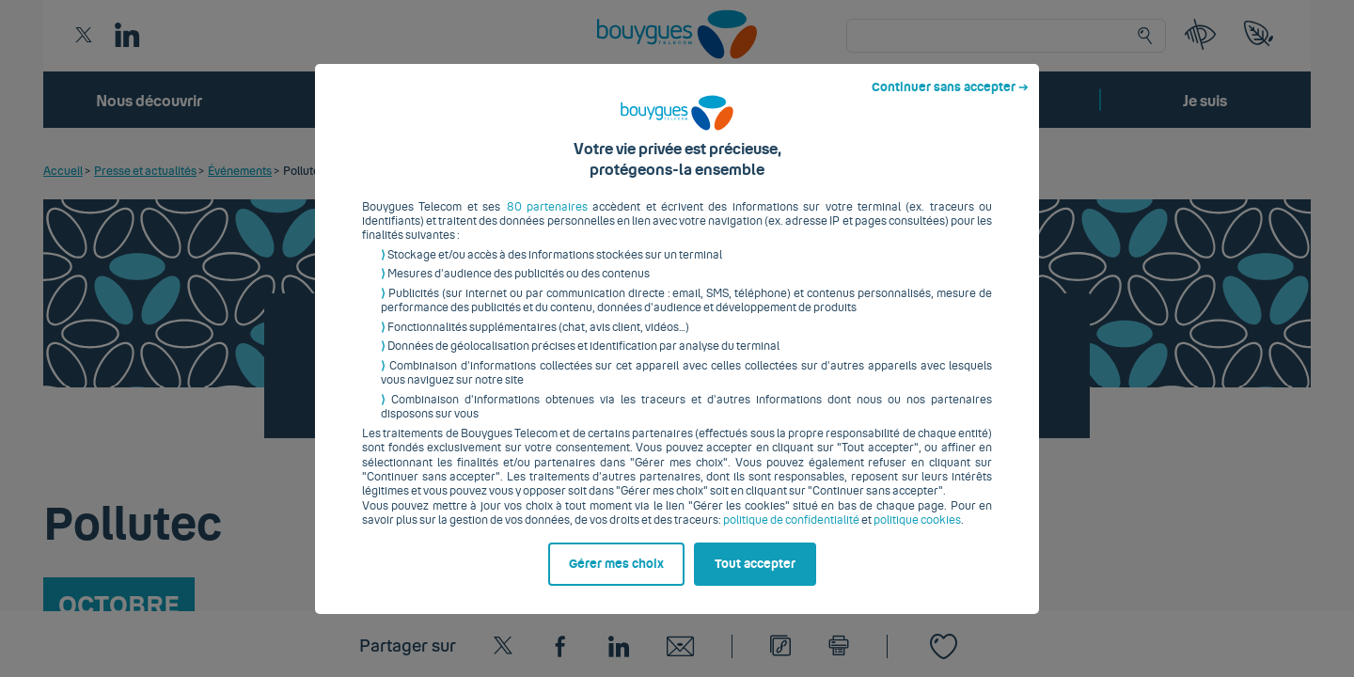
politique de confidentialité (791, 535)
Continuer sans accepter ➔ (950, 101)
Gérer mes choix (616, 578)
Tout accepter (755, 578)
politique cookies (917, 535)
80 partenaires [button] (547, 221)
